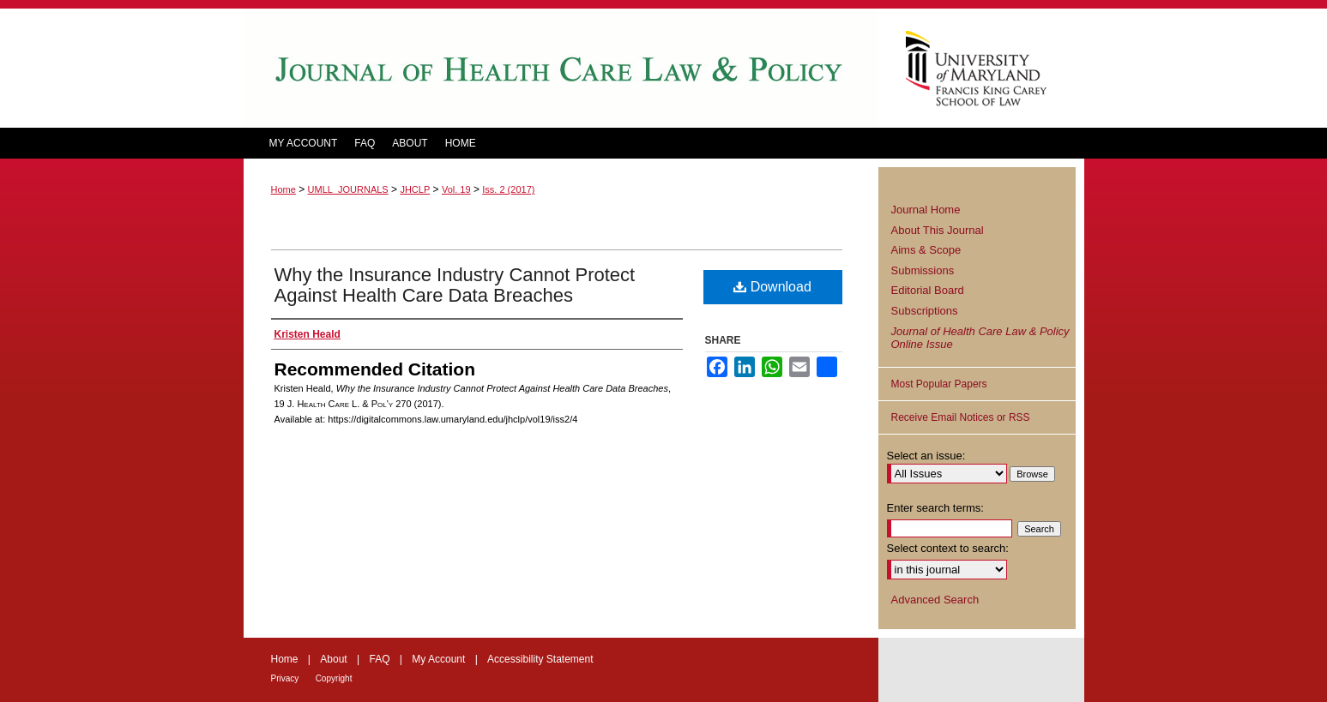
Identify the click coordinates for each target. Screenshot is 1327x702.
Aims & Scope (926, 249)
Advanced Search (935, 599)
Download (772, 286)
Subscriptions (924, 310)
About (333, 659)
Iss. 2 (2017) (508, 189)
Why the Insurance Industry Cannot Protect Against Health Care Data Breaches (455, 285)
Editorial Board (927, 290)
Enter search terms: (935, 507)
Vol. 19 (456, 189)
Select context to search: (948, 548)
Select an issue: (926, 455)
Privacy (285, 678)
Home (283, 189)
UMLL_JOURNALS (348, 189)
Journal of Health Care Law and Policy (561, 68)
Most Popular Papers (939, 384)
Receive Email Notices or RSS (960, 417)
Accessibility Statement (540, 659)
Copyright (334, 678)
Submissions (923, 270)
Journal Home (926, 209)
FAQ (379, 659)
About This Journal (937, 230)
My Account (438, 659)
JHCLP (415, 189)
